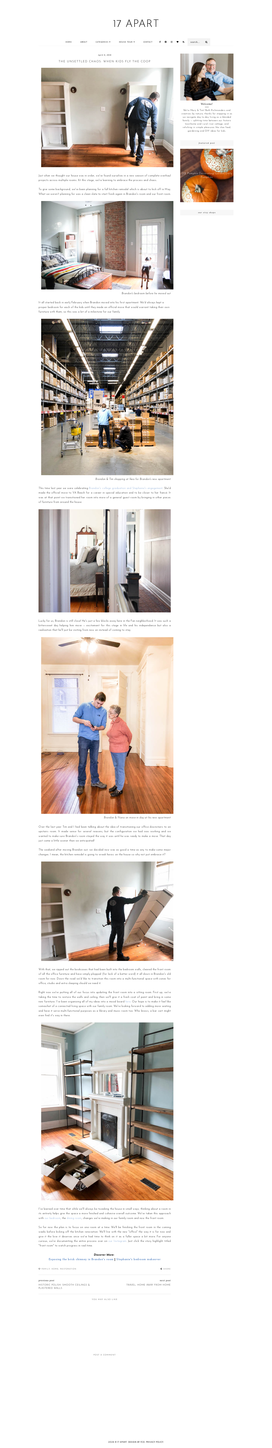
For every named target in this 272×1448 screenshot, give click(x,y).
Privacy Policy (154, 1442)
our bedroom (53, 1218)
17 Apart (136, 24)
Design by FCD (136, 1442)
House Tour (126, 42)
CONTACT (148, 42)
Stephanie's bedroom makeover (138, 1259)
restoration (68, 1269)
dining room (74, 1218)
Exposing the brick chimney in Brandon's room (81, 1259)
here (128, 1001)
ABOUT (83, 42)
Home (69, 42)
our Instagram (117, 1241)
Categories (102, 42)
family (46, 1269)
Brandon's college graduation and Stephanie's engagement (125, 488)
